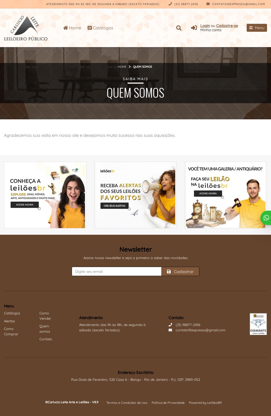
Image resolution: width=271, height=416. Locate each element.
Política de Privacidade (168, 403)
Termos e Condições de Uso (126, 403)
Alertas (9, 321)
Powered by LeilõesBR (205, 403)
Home (72, 27)
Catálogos (100, 27)
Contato (45, 339)
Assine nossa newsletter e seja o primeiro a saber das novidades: (135, 258)
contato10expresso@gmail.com (235, 4)
